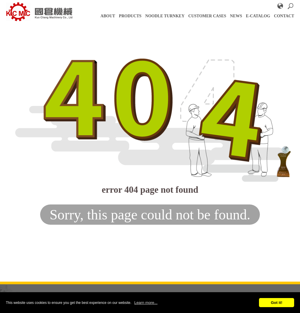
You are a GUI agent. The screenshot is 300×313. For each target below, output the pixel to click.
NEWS (236, 16)
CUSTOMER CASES (207, 16)
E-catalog (258, 16)
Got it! (276, 302)
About (107, 16)
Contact (284, 16)
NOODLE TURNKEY (165, 16)
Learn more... (145, 302)
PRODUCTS (130, 16)
